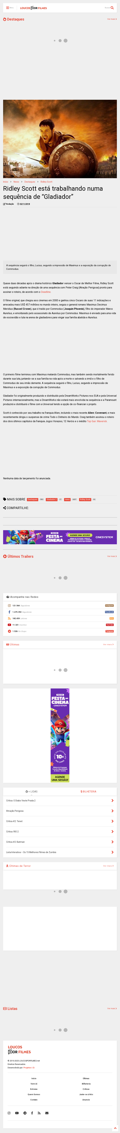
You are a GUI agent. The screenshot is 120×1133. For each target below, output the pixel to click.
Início (5, 182)
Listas (10, 1009)
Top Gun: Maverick (97, 421)
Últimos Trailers (18, 556)
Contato (34, 1100)
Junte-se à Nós (86, 1094)
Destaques (13, 19)
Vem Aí (34, 1084)
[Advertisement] (60, 73)
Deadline (46, 291)
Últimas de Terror (18, 865)
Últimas (12, 644)
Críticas (86, 1089)
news (16, 182)
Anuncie (86, 1100)
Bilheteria (86, 1084)
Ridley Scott (46, 182)
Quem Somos (34, 1094)
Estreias (34, 1089)
